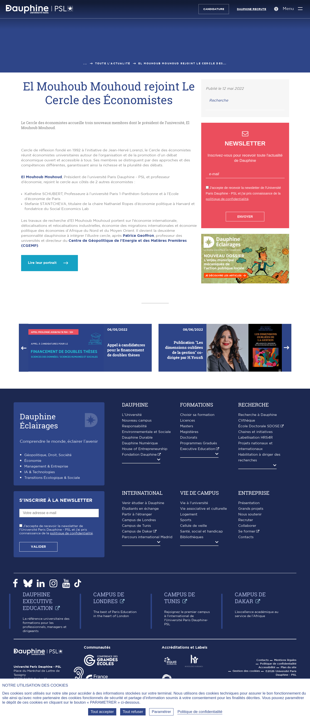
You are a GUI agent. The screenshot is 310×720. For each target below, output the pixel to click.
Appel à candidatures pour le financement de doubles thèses (126, 406)
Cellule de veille (193, 582)
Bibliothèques (191, 594)
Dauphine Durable (137, 494)
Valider (38, 603)
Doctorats (188, 494)
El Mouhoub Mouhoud (41, 241)
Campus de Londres (139, 577)
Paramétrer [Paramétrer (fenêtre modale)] (161, 712)
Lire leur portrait (42, 327)
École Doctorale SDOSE (259, 483)
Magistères (189, 488)
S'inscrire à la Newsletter (55, 557)
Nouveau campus (136, 477)
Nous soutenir (250, 571)
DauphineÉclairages (39, 477)
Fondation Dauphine (139, 511)
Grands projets (250, 565)
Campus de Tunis (136, 582)
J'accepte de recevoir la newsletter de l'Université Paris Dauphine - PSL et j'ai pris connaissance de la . (56, 586)
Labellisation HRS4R (255, 494)
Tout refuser (133, 712)
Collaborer (247, 582)
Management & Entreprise (46, 523)
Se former (246, 588)
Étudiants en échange (140, 565)
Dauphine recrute (250, 9)
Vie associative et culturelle (203, 565)
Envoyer (245, 216)
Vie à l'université (194, 560)
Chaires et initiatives (255, 488)
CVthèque (246, 477)
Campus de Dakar (137, 588)
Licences (187, 477)
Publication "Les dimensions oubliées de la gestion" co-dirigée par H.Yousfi (184, 406)
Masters (186, 483)
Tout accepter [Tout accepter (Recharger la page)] (102, 712)
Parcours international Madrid (147, 594)
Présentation (249, 560)
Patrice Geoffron (138, 300)
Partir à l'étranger (137, 571)
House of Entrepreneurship (144, 506)
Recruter (245, 577)
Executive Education (197, 506)
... (85, 63)
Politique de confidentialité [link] (199, 712)
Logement (188, 571)
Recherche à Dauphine (257, 471)
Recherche (218, 100)
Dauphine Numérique (140, 500)
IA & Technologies (39, 529)
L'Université (132, 471)
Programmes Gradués (198, 500)
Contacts (245, 594)
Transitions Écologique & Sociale (52, 534)
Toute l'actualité (112, 63)
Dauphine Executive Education (38, 658)
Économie (32, 517)
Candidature (212, 9)
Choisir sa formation (197, 471)
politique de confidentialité (227, 199)
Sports (185, 577)
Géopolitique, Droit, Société (48, 512)
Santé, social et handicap (201, 588)
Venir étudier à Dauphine (143, 560)
